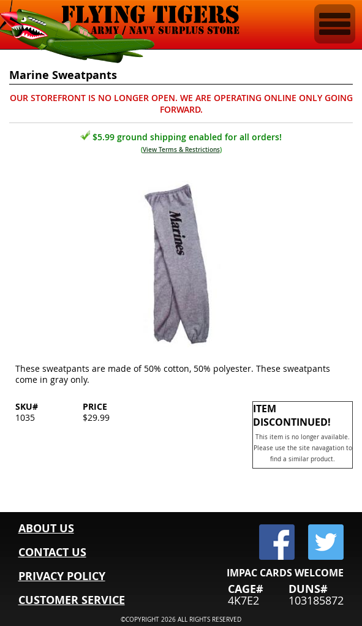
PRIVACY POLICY (61, 576)
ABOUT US (46, 528)
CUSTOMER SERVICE (71, 600)
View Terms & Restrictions (181, 150)
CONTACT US (52, 552)
